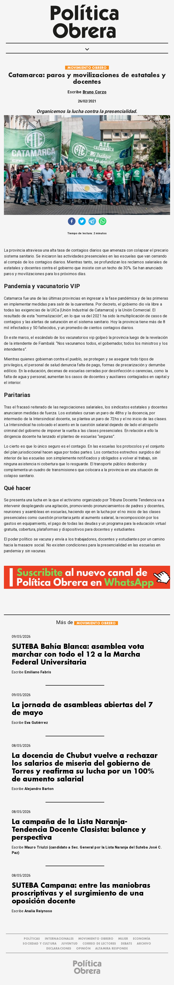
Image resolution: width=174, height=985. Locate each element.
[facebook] (72, 221)
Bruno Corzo (95, 92)
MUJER (123, 938)
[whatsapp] (102, 221)
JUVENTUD (69, 943)
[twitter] (82, 221)
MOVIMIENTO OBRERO (87, 67)
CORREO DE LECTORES (99, 943)
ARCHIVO (144, 943)
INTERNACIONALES (59, 938)
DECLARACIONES (58, 948)
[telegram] (92, 221)
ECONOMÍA (141, 938)
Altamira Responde (111, 948)
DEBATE (126, 943)
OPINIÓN (83, 948)
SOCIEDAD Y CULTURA (40, 943)
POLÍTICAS (32, 938)
